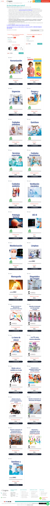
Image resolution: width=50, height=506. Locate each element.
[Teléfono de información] (1, 493)
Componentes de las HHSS (34, 450)
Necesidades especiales (15, 419)
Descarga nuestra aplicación (45, 498)
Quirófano (34, 142)
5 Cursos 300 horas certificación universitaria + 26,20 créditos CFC (16, 35)
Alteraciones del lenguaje (34, 419)
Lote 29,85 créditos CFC (34, 80)
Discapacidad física (15, 450)
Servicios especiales (16, 173)
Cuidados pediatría (15, 203)
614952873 (4, 497)
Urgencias (16, 111)
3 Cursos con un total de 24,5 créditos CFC (34, 34)
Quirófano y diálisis (15, 481)
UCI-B (34, 234)
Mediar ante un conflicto (15, 388)
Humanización (15, 80)
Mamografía (15, 296)
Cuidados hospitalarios (34, 173)
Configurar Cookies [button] (30, 504)
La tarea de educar (15, 358)
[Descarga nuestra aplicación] (40, 498)
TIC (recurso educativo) (34, 358)
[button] (2, 1)
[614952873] (1, 497)
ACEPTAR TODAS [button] (41, 503)
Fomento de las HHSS (34, 388)
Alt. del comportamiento (15, 327)
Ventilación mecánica (34, 203)
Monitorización (15, 265)
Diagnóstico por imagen (34, 296)
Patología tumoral (15, 234)
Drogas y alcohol (34, 111)
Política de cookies (35, 503)
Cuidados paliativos (15, 142)
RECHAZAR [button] (46, 503)
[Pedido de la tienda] (36, 30)
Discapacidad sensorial (34, 327)
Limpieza (34, 265)
